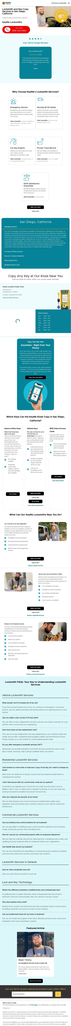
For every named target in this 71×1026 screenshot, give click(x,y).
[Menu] (69, 3)
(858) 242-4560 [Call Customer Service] (35, 207)
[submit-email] (58, 994)
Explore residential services (35, 615)
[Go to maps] (18, 321)
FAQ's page (33, 1005)
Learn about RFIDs (58, 480)
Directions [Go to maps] (15, 297)
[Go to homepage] (6, 3)
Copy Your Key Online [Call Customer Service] (36, 377)
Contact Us (6, 1008)
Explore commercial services (35, 674)
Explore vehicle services (35, 565)
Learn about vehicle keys (35, 505)
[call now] (16, 29)
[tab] (35, 227)
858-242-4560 (7, 297)
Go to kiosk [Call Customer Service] (12, 494)
